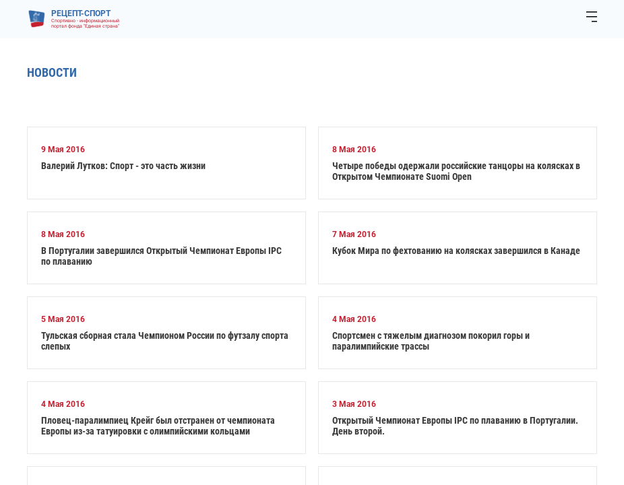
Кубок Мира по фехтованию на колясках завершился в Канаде (456, 250)
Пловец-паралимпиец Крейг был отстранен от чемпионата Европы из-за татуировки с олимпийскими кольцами (158, 426)
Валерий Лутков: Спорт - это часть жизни (123, 165)
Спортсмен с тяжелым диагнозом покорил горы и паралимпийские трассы (431, 341)
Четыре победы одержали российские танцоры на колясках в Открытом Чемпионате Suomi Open (456, 171)
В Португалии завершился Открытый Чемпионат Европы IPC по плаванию (161, 256)
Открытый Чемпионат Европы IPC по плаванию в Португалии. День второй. (455, 426)
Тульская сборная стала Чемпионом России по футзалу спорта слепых (164, 341)
